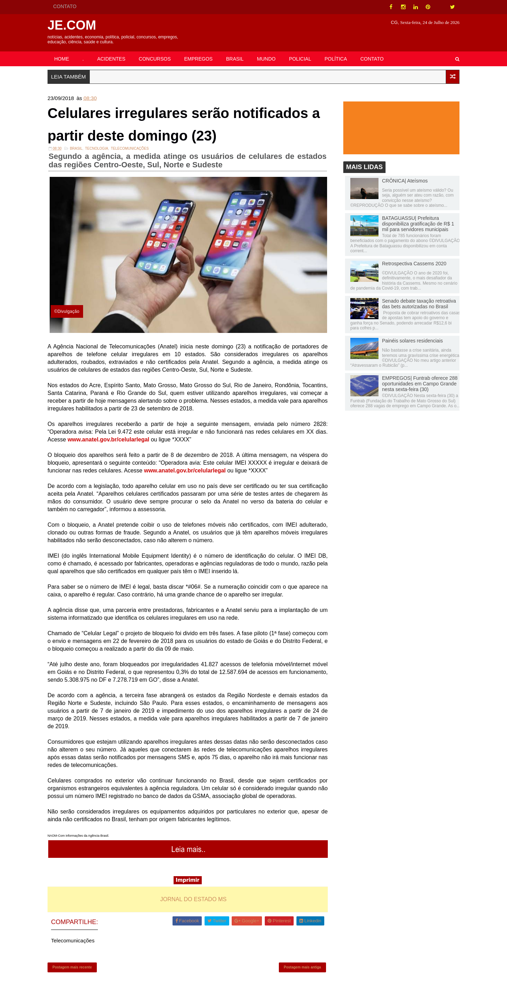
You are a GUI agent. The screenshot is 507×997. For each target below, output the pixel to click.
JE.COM (72, 25)
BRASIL (235, 59)
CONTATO (64, 6)
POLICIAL (300, 59)
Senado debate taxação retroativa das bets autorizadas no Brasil (419, 303)
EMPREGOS (198, 59)
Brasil (76, 148)
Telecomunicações (130, 148)
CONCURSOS (155, 59)
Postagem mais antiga (302, 967)
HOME (61, 59)
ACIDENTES (111, 59)
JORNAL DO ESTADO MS (193, 899)
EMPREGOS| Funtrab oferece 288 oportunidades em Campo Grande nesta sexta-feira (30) (420, 383)
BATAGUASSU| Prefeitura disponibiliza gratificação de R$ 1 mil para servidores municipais (418, 223)
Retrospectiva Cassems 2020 (414, 263)
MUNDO (266, 59)
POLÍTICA (336, 59)
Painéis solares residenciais (412, 340)
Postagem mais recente (72, 967)
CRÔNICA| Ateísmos (405, 181)
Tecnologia (96, 148)
